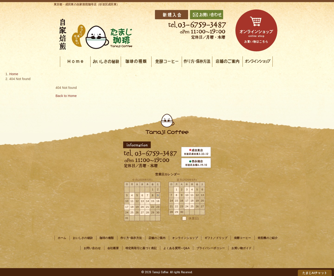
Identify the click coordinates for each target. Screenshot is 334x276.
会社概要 (113, 248)
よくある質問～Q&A (176, 248)
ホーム (62, 238)
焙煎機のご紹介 (268, 238)
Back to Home (66, 96)
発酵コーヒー (242, 238)
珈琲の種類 (107, 238)
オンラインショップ (185, 238)
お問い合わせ (92, 248)
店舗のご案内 (157, 238)
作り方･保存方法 (131, 238)
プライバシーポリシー (210, 248)
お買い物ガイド (241, 248)
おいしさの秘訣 (83, 238)
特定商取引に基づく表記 (141, 248)
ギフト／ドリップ (216, 238)
